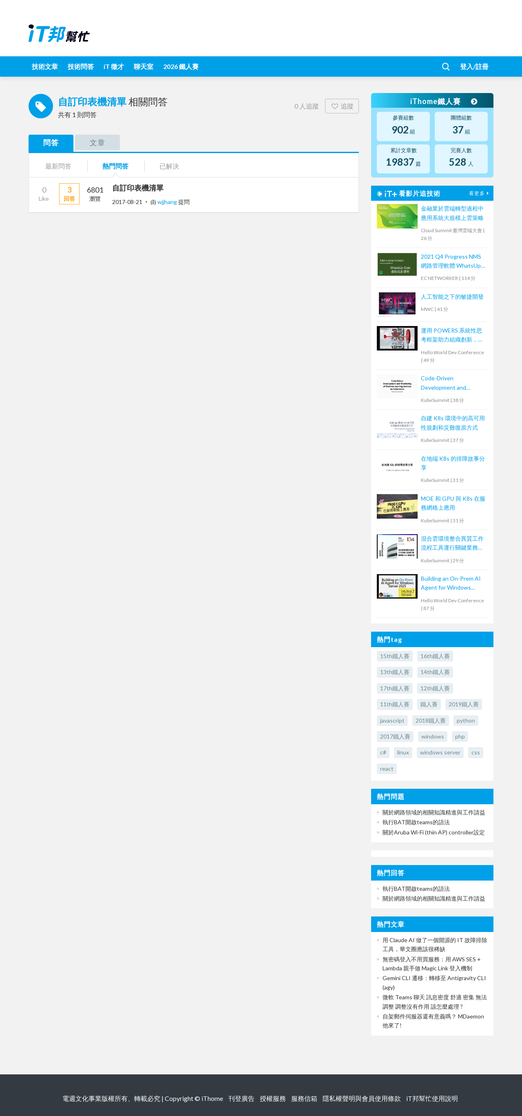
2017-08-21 (127, 201)
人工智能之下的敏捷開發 (452, 296)
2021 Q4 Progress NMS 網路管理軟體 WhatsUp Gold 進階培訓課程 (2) (451, 262)
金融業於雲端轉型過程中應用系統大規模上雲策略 (452, 213)
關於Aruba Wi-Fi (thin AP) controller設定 (434, 832)
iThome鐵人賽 (443, 101)
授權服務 (273, 1098)
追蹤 (342, 106)
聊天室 (143, 66)
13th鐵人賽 (394, 671)
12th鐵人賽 (435, 688)
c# (383, 752)
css (475, 752)
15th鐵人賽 (394, 655)
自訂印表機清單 (138, 187)
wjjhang (167, 201)
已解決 (169, 166)
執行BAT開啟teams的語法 (416, 822)
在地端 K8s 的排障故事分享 (453, 463)
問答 (51, 142)
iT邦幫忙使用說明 (432, 1098)
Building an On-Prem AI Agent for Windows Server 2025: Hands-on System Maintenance (451, 583)
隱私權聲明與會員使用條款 (362, 1098)
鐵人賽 (429, 704)
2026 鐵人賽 (181, 66)
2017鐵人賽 (395, 736)
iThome (212, 1098)
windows (432, 736)
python (466, 720)
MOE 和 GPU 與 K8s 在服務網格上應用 (453, 503)
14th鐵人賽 (435, 671)
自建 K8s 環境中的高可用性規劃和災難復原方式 (453, 422)
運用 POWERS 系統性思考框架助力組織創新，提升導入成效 (452, 335)
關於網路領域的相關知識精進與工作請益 (434, 812)
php (460, 736)
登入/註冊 (474, 66)
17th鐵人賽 (394, 688)
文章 (97, 142)
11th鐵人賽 (394, 704)
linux (403, 752)
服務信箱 (304, 1098)
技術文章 (45, 66)
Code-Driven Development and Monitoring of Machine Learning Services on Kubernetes (449, 383)
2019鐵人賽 (464, 704)
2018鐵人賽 (431, 720)
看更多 (480, 193)
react (387, 768)
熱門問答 (115, 166)
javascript (392, 720)
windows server (440, 752)
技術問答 (81, 66)
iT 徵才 (114, 66)
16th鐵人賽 (435, 655)
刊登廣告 (241, 1098)
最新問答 (58, 166)
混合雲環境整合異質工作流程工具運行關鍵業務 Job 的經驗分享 (452, 543)
